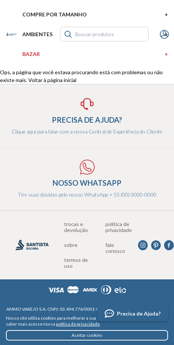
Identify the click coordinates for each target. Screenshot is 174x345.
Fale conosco (115, 248)
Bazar (95, 54)
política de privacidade (78, 324)
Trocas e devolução (76, 227)
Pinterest (156, 245)
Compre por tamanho (95, 14)
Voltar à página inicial (52, 80)
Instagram (143, 245)
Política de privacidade (118, 227)
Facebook (169, 245)
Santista (11, 34)
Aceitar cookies (87, 335)
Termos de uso (76, 263)
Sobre (70, 245)
